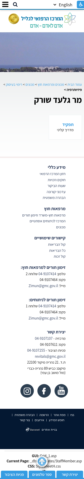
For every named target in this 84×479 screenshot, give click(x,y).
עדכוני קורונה (55, 191)
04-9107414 (47, 273)
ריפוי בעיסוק (14, 84)
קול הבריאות (56, 244)
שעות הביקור (56, 185)
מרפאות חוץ (55, 208)
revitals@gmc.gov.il (50, 356)
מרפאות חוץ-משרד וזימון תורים (43, 215)
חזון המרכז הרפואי (53, 173)
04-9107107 (44, 338)
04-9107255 (36, 350)
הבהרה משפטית (54, 197)
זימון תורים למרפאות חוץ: (43, 267)
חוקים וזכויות (56, 179)
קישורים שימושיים (49, 238)
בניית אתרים (49, 429)
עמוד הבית (74, 84)
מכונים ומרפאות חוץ (51, 84)
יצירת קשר (56, 332)
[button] (15, 4)
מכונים (30, 84)
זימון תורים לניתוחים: (47, 300)
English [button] (62, 5)
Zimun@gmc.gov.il (43, 285)
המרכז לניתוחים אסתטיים (47, 220)
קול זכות (60, 256)
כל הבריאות (57, 250)
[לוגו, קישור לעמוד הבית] (42, 19)
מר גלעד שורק (58, 99)
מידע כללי (56, 167)
